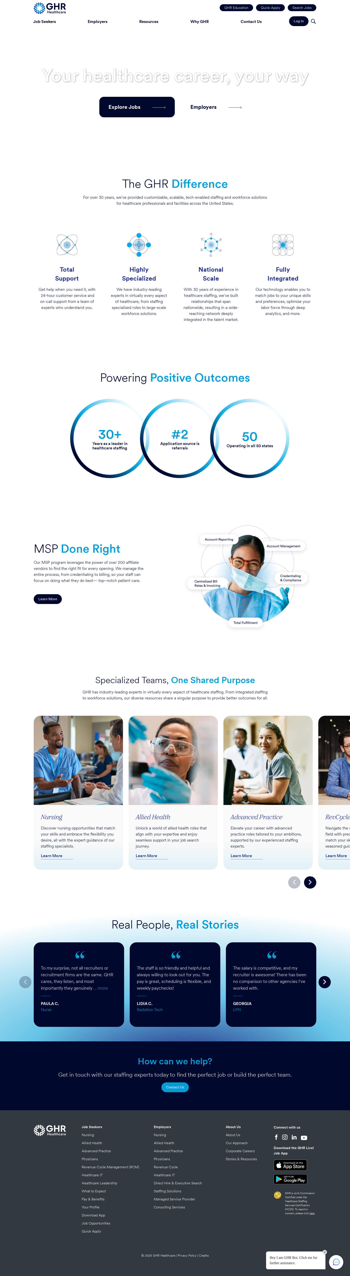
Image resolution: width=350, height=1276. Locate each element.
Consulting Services (169, 1207)
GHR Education (236, 8)
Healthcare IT (92, 1175)
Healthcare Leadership (99, 1183)
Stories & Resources (241, 1159)
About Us (233, 1127)
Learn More (47, 599)
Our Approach (237, 1143)
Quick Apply (270, 8)
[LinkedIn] (294, 1138)
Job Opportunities (96, 1223)
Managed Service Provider (174, 1199)
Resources (148, 21)
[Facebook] (276, 1138)
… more (100, 988)
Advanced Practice (96, 1151)
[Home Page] (50, 7)
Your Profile (91, 1207)
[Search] (313, 22)
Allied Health (92, 1143)
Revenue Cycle (166, 1167)
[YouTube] (304, 1137)
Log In (299, 21)
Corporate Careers (240, 1151)
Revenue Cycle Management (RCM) (110, 1167)
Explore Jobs (137, 107)
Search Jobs (302, 8)
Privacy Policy (187, 1255)
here (312, 1213)
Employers (97, 21)
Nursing (88, 1135)
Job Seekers (44, 21)
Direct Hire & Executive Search (178, 1183)
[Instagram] (285, 1138)
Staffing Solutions (167, 1191)
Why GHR (199, 21)
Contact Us (251, 21)
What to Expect (94, 1191)
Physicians (90, 1159)
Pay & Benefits (93, 1199)
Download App (93, 1215)
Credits (204, 1255)
